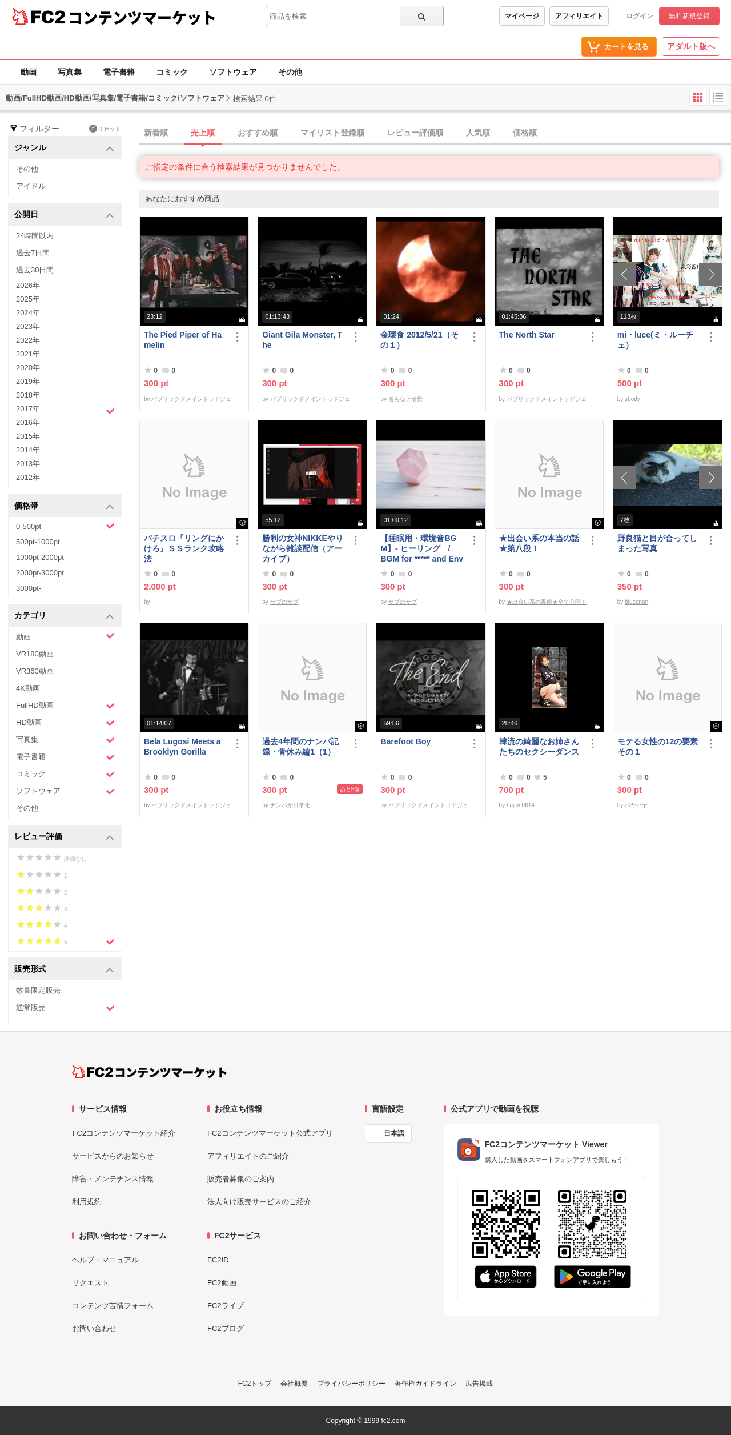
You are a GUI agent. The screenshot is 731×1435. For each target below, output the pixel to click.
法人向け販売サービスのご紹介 (259, 1201)
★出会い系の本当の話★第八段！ (539, 543)
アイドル (31, 186)
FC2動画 (221, 1282)
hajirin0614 (521, 805)
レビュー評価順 (415, 132)
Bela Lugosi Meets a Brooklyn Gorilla (182, 746)
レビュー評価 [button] (64, 837)
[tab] (435, 133)
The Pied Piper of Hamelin (183, 340)
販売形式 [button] (64, 969)
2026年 (28, 285)
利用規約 (87, 1201)
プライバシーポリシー (351, 1384)
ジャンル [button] (64, 148)
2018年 (28, 395)
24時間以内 (35, 235)
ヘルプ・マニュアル (105, 1260)
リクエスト (90, 1282)
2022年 (28, 340)
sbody (632, 399)
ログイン (639, 16)
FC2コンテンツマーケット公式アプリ (270, 1133)
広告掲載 (479, 1384)
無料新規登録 (689, 16)
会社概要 (294, 1384)
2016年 (28, 422)
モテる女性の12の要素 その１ (659, 746)
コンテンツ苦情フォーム (113, 1305)
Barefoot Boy (405, 741)
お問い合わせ (94, 1328)
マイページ (522, 16)
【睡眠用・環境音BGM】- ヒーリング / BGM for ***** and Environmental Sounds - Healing (421, 549)
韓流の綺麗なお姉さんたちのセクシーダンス (539, 746)
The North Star (527, 334)
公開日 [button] (64, 215)
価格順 (525, 132)
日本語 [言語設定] (394, 1133)
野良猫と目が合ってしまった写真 (657, 543)
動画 (29, 72)
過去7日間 (33, 252)
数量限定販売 (38, 990)
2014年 (28, 450)
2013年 (28, 463)
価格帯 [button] (64, 506)
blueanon (636, 602)
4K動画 (28, 688)
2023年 (28, 326)
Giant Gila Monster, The (302, 340)
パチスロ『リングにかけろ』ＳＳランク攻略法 (184, 548)
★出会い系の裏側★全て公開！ (547, 602)
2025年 (28, 299)
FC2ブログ (225, 1328)
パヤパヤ (636, 805)
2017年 (65, 410)
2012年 (28, 477)
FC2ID (218, 1260)
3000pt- (28, 588)
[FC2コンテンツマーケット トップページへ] (149, 1072)
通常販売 (65, 1008)
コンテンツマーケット (142, 17)
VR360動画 (35, 671)
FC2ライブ (225, 1305)
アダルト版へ (691, 46)
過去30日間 (35, 270)
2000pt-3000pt (40, 572)
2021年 (28, 354)
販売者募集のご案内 (240, 1179)
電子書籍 (119, 72)
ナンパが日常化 (290, 805)
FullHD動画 (65, 706)
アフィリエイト (579, 16)
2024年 (28, 312)
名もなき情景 (405, 399)
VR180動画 (35, 654)
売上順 (203, 132)
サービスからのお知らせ (113, 1156)
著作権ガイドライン (425, 1384)
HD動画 (65, 723)
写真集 (70, 72)
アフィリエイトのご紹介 (248, 1156)
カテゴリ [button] (64, 616)
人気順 (478, 132)
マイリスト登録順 (332, 132)
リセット (105, 129)
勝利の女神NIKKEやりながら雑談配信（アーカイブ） (302, 548)
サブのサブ (284, 602)
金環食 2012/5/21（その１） (419, 340)
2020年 (28, 367)
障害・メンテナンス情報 (113, 1179)
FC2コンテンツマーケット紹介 (123, 1133)
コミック (172, 72)
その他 (290, 72)
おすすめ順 (258, 132)
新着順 (156, 132)
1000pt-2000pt (40, 557)
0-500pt (65, 526)
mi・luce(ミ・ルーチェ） (655, 340)
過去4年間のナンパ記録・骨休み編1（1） (300, 746)
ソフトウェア (233, 72)
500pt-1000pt (38, 542)
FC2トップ (255, 1384)
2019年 (28, 381)
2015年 (28, 436)
